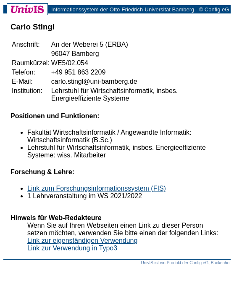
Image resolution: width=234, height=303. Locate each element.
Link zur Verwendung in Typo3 (72, 248)
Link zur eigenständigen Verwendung (82, 240)
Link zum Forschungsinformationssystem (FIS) (96, 188)
